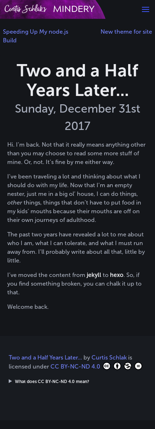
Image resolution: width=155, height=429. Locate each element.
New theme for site (126, 31)
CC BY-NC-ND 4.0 (96, 366)
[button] (145, 9)
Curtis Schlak (109, 357)
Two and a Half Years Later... (45, 357)
